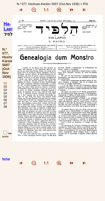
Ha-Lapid (10, 26)
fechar (6, 158)
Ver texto (7, 135)
